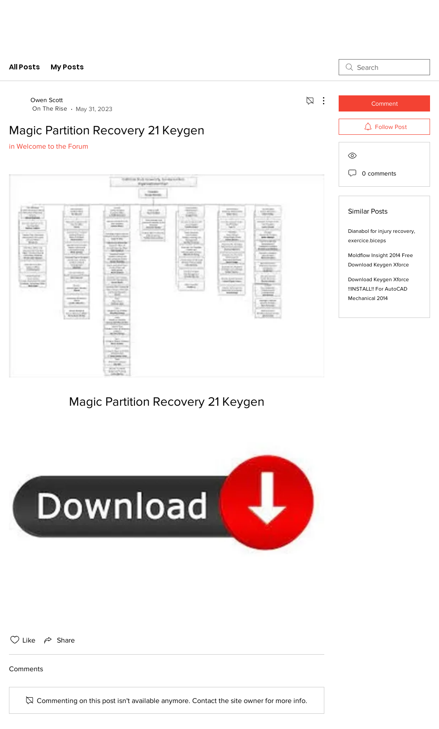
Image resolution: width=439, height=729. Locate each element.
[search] (384, 67)
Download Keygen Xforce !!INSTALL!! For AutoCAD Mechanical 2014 (378, 288)
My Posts (67, 67)
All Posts (24, 67)
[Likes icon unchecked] (15, 640)
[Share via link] (59, 640)
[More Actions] (319, 100)
